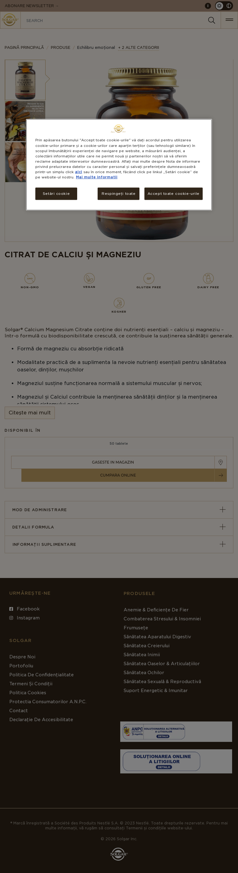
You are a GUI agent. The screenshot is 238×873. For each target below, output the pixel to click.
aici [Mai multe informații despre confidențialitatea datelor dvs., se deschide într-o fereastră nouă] (78, 171)
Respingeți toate (118, 193)
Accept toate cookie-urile (174, 193)
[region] (119, 164)
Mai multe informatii (96, 177)
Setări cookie (56, 193)
